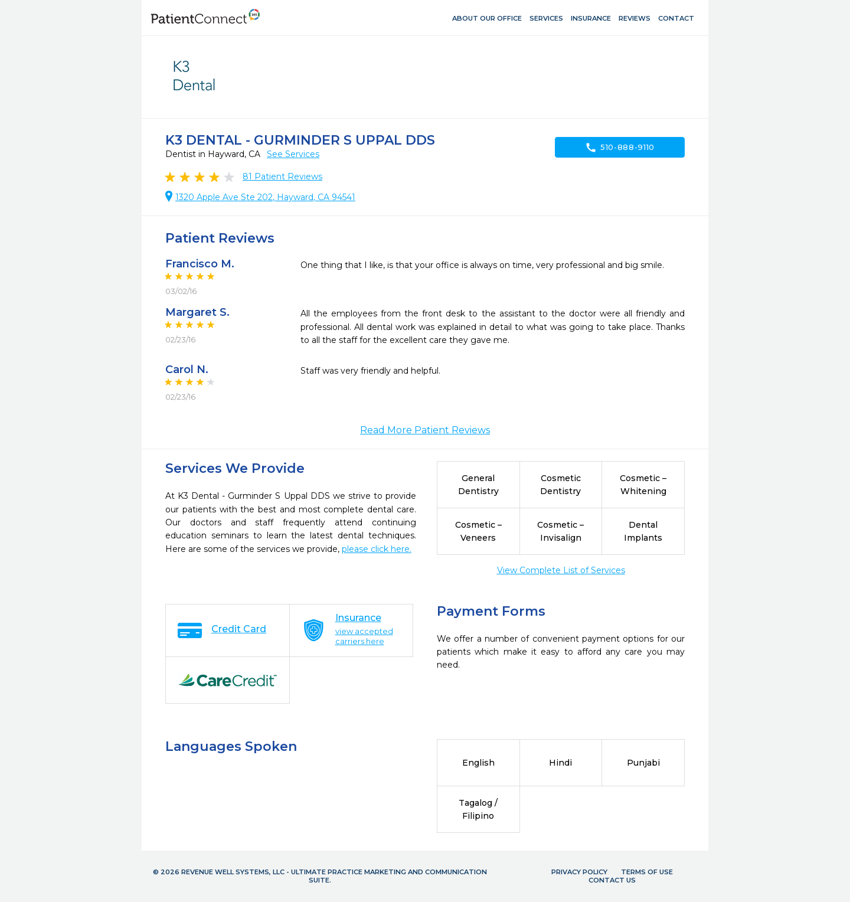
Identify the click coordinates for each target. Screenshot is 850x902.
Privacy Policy (579, 872)
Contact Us (612, 880)
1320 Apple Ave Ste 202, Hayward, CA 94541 (265, 197)
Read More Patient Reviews (425, 430)
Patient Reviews (282, 176)
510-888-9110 (620, 147)
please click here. (376, 549)
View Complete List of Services (561, 570)
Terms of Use (647, 872)
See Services (293, 154)
